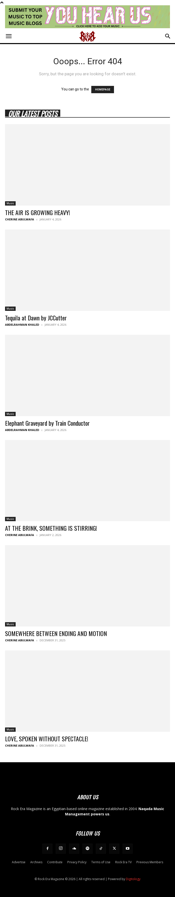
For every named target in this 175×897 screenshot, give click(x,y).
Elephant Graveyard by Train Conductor (47, 422)
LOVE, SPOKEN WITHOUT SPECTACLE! (46, 738)
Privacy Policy (76, 862)
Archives (36, 862)
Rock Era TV (123, 862)
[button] (9, 36)
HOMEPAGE (102, 89)
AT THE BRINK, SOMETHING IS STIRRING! (51, 528)
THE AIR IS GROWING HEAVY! (37, 212)
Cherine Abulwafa (19, 219)
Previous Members (149, 862)
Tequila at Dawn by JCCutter (36, 317)
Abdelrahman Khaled (22, 324)
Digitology (133, 879)
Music (10, 203)
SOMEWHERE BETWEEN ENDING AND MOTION (56, 633)
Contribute (55, 862)
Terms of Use (100, 862)
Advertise (18, 862)
